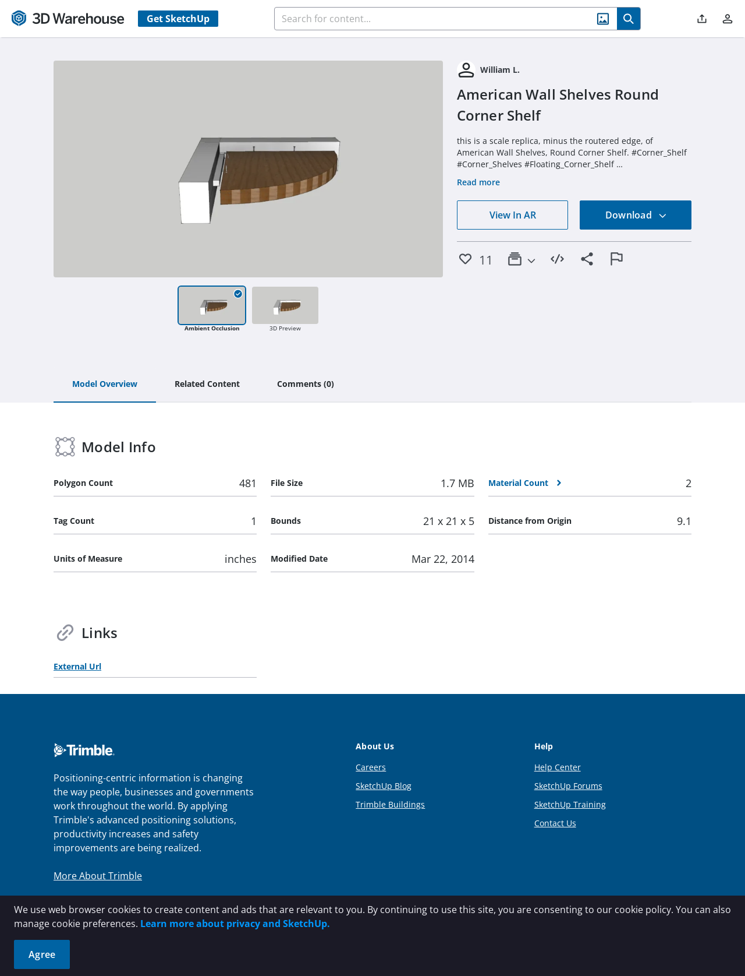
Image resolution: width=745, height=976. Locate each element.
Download (636, 215)
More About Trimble (98, 875)
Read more (478, 182)
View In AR (512, 215)
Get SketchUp (178, 18)
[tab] (105, 385)
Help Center (557, 767)
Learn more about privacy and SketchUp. (235, 923)
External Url (77, 666)
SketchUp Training (570, 804)
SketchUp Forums (568, 785)
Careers (371, 767)
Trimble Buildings (390, 804)
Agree (42, 954)
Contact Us (555, 823)
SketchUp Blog (383, 785)
